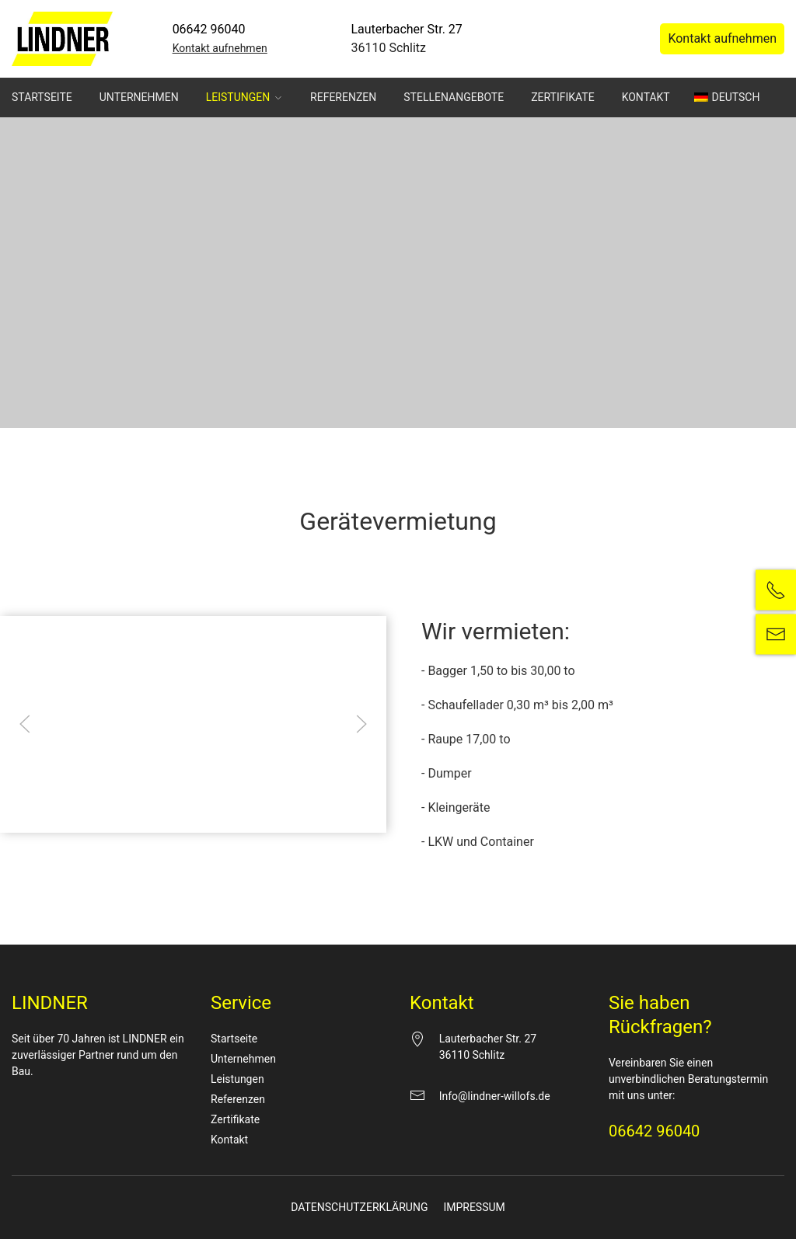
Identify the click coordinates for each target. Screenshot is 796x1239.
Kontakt (646, 97)
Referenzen (343, 97)
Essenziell (231, 613)
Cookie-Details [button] (329, 839)
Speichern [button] (398, 713)
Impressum (473, 1207)
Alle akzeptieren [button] (398, 667)
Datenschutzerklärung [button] (404, 839)
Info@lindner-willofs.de (494, 1096)
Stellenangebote (453, 97)
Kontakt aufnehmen (220, 48)
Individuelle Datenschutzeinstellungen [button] (397, 805)
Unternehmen (139, 97)
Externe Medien (541, 613)
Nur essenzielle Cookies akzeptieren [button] (398, 759)
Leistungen (244, 97)
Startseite (42, 97)
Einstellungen (228, 579)
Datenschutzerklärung (359, 1207)
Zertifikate (562, 97)
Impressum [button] (473, 839)
